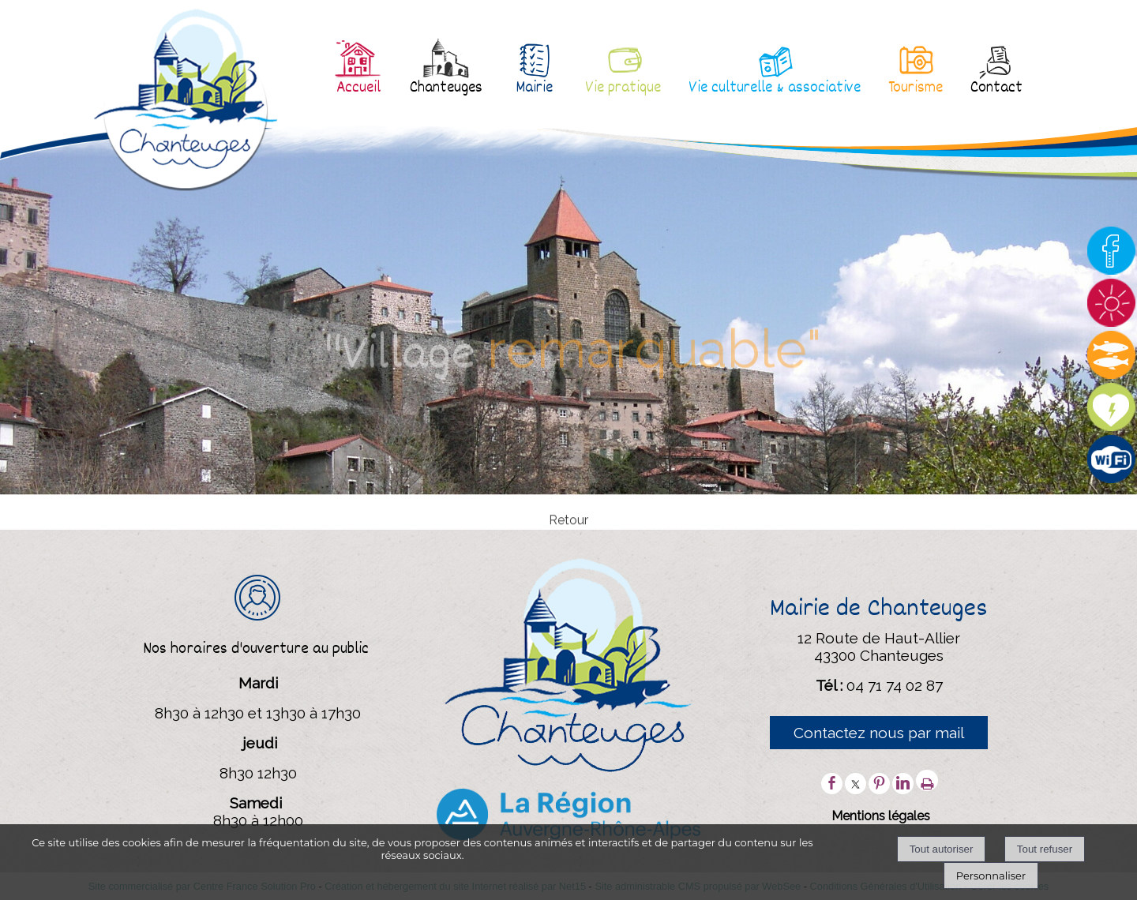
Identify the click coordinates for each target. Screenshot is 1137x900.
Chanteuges (446, 88)
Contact (996, 88)
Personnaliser (991, 875)
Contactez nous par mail (879, 732)
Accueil (358, 88)
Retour (568, 527)
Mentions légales (880, 815)
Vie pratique (623, 88)
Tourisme (915, 88)
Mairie (534, 88)
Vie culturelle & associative (775, 88)
